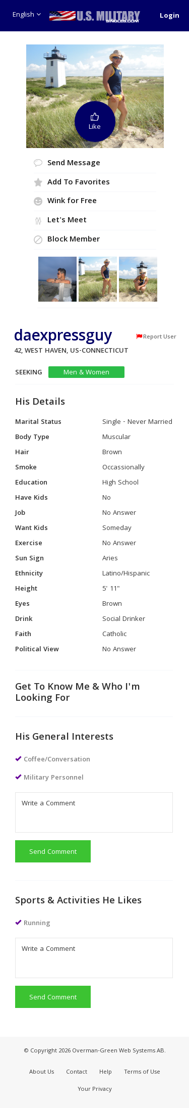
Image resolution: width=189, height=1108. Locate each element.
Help (105, 1072)
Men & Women (86, 372)
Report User (156, 337)
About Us (41, 1072)
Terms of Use (142, 1072)
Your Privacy (95, 1089)
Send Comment (53, 852)
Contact (76, 1072)
